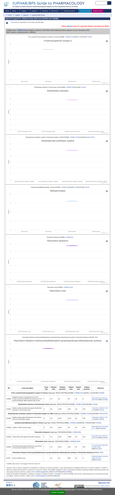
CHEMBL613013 (67, 287)
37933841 (69, 472)
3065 (96, 337)
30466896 (102, 428)
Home (7, 11)
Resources (54, 11)
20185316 (104, 437)
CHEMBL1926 (70, 87)
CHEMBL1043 (21, 30)
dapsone (25, 15)
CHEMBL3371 (69, 37)
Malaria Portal (97, 11)
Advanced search (69, 11)
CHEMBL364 (69, 237)
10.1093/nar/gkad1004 (41, 472)
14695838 (101, 419)
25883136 (56, 476)
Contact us (9, 482)
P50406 (89, 37)
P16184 (83, 87)
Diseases (45, 11)
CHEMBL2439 (65, 187)
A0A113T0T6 (90, 137)
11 (79, 37)
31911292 (98, 448)
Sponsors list (104, 483)
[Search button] (109, 3)
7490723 (101, 410)
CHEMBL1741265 (75, 137)
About (14, 11)
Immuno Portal (85, 11)
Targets (23, 11)
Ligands (34, 11)
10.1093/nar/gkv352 (40, 476)
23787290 (104, 399)
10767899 (58, 472)
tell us (69, 26)
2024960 (98, 460)
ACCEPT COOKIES (57, 492)
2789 (76, 187)
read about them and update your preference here (57, 489)
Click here (14, 22)
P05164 (87, 187)
